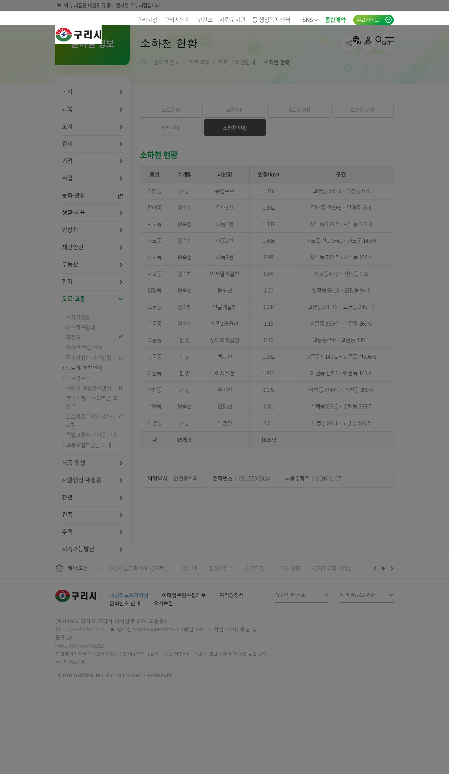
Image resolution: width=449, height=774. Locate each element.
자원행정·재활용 (82, 523)
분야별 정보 (167, 105)
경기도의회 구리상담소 (337, 611)
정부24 (188, 611)
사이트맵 (389, 39)
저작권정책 (231, 638)
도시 (67, 169)
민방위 (70, 273)
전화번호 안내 (124, 646)
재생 (383, 612)
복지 (67, 135)
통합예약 (335, 19)
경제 (67, 187)
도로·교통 (73, 342)
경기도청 (254, 611)
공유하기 (349, 86)
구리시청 (146, 19)
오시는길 (163, 646)
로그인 (368, 39)
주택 (67, 575)
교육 (67, 152)
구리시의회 (177, 19)
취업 (67, 221)
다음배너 (391, 612)
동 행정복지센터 (271, 19)
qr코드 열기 (386, 86)
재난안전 (73, 290)
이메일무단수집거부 (184, 638)
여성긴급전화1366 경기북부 (139, 611)
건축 (67, 558)
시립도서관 (232, 19)
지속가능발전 (78, 592)
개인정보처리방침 (128, 638)
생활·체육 (73, 256)
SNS (310, 19)
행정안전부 (221, 611)
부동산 (70, 307)
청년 (67, 540)
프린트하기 (367, 86)
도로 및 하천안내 (236, 105)
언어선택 (357, 39)
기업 (67, 204)
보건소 (205, 19)
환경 (67, 325)
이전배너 (376, 612)
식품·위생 (73, 506)
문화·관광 (73, 238)
